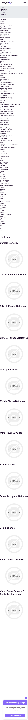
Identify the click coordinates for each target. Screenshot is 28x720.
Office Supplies (4, 162)
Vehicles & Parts (4, 171)
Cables (2, 61)
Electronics (3, 36)
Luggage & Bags (4, 156)
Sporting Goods (4, 167)
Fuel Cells (2, 102)
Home (2, 7)
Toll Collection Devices (6, 140)
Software (2, 165)
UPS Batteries (3, 95)
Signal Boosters (4, 122)
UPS (1, 117)
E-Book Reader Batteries (6, 82)
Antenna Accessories (5, 52)
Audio (1, 39)
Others (1, 173)
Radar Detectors (4, 137)
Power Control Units (5, 108)
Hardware (2, 151)
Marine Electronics (5, 131)
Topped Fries (3, 218)
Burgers (2, 220)
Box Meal (2, 223)
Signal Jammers (4, 124)
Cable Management (5, 59)
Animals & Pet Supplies (6, 25)
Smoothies (3, 205)
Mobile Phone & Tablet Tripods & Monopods (11, 73)
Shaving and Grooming (6, 182)
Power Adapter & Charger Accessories (10, 104)
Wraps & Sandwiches (5, 202)
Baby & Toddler (4, 30)
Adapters (2, 50)
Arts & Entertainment (5, 28)
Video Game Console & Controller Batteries (11, 99)
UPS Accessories (4, 119)
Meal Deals (3, 211)
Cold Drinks (3, 209)
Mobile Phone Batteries (6, 88)
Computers (3, 46)
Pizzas (2, 212)
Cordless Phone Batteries (6, 81)
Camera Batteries (4, 79)
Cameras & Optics (4, 34)
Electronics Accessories (6, 48)
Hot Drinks (3, 207)
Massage (2, 189)
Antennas (2, 54)
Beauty (2, 192)
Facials (2, 187)
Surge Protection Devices (6, 113)
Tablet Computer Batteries (7, 93)
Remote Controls (4, 120)
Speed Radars (3, 138)
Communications (4, 43)
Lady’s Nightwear (4, 183)
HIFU (1, 196)
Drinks (1, 229)
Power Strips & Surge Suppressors (9, 110)
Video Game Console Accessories (9, 144)
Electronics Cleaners (5, 66)
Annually (2, 23)
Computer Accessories (6, 63)
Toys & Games (4, 169)
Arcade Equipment (5, 37)
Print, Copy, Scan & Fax (6, 135)
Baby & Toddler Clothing (6, 185)
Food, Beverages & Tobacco (7, 147)
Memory (2, 70)
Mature (2, 158)
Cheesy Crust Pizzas (5, 214)
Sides (1, 216)
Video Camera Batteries (6, 97)
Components (3, 45)
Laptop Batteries (4, 86)
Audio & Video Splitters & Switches (9, 55)
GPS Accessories (4, 126)
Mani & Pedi (3, 194)
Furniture (2, 149)
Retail (1, 198)
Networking (3, 133)
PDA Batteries (3, 91)
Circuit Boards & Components (7, 41)
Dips (1, 225)
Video (1, 142)
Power (1, 75)
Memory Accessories (5, 72)
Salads (2, 203)
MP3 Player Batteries (5, 90)
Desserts (2, 227)
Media (1, 160)
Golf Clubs (3, 178)
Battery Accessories (5, 101)
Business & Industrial (5, 32)
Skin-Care (2, 191)
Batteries (2, 77)
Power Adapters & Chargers (7, 106)
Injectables (3, 200)
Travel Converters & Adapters (7, 115)
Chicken (2, 221)
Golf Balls (2, 174)
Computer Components (6, 64)
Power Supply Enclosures (6, 111)
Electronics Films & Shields (7, 68)
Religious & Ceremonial (6, 164)
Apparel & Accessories (6, 27)
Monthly (2, 21)
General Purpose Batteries (7, 84)
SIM (1, 230)
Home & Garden (4, 155)
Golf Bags (2, 176)
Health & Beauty (4, 153)
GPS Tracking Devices (6, 129)
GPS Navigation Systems (6, 128)
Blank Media (3, 57)
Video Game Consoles (6, 146)
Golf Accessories (4, 180)
